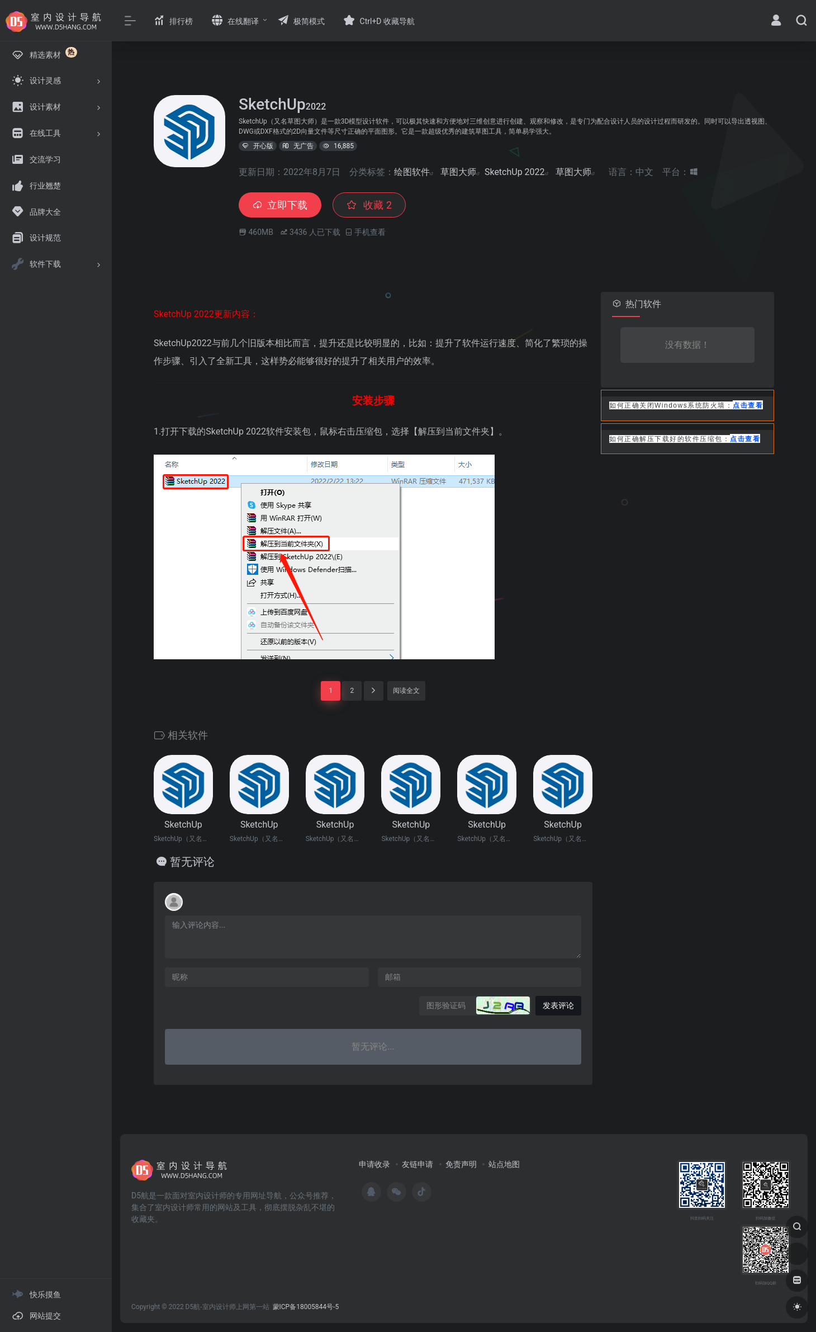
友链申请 (417, 1164)
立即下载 (280, 205)
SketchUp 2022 (515, 172)
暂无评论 (192, 861)
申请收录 (374, 1164)
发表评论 (558, 1005)
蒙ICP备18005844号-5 (306, 1307)
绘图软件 (412, 172)
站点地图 (504, 1164)
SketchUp (183, 824)
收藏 (369, 205)
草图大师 (458, 172)
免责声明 (461, 1164)
